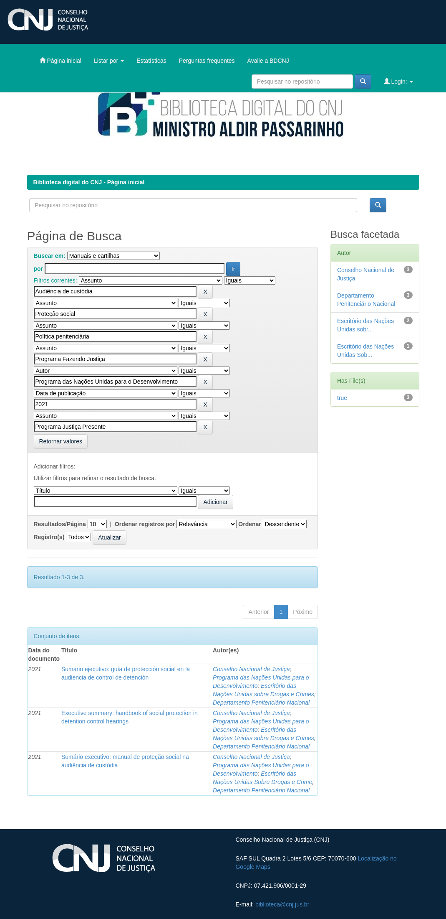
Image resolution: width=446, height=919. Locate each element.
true (342, 398)
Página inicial (60, 60)
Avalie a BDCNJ (268, 60)
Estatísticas (151, 60)
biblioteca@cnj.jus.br (282, 904)
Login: (398, 81)
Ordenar (249, 524)
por (38, 268)
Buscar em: (50, 255)
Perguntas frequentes (207, 60)
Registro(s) (49, 537)
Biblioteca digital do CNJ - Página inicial (89, 182)
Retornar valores (61, 441)
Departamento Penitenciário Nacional (261, 702)
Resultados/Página (60, 524)
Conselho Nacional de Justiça (251, 669)
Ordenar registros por (145, 524)
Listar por (109, 60)
